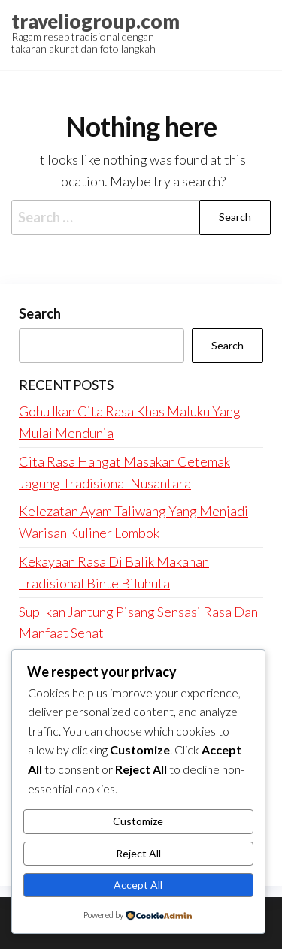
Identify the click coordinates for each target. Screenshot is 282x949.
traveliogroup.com (95, 21)
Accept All (138, 884)
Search (40, 313)
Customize (138, 821)
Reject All (138, 853)
